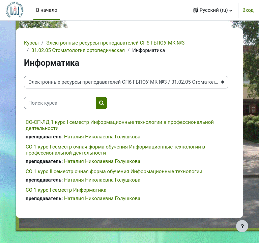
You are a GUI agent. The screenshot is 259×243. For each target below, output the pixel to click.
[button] (213, 10)
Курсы (31, 43)
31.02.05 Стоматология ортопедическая (78, 50)
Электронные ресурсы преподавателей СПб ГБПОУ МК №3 (115, 43)
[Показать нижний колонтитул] (242, 226)
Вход (248, 10)
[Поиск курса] (60, 103)
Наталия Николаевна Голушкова (102, 137)
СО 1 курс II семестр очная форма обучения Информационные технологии (114, 171)
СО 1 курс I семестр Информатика (66, 190)
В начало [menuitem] (46, 10)
